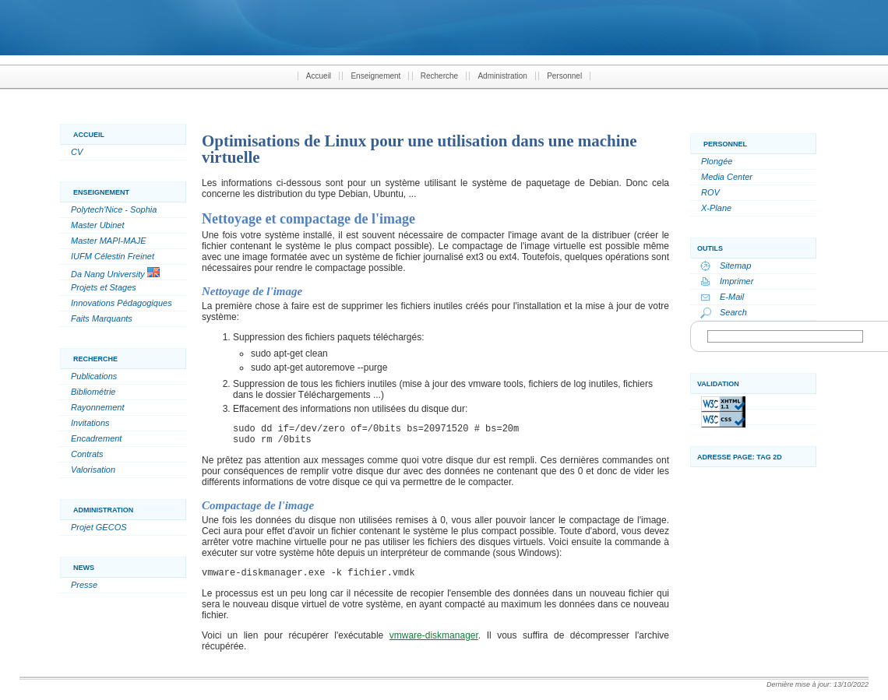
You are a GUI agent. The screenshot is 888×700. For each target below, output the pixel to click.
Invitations (90, 422)
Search (733, 312)
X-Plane (716, 208)
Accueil (318, 76)
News (83, 568)
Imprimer (736, 281)
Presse (84, 584)
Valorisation (93, 469)
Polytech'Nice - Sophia (114, 209)
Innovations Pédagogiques (121, 303)
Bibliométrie (93, 391)
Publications (94, 376)
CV (77, 152)
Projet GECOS (99, 527)
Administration (502, 76)
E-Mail (732, 296)
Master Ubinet (97, 225)
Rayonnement (98, 407)
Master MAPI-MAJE (108, 240)
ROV (710, 192)
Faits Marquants (101, 318)
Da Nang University (115, 273)
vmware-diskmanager (433, 635)
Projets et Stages (103, 287)
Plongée (716, 161)
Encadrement (96, 438)
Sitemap (735, 265)
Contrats (87, 454)
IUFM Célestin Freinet (112, 256)
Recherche (439, 76)
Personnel (564, 76)
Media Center (726, 176)
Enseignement (375, 76)
